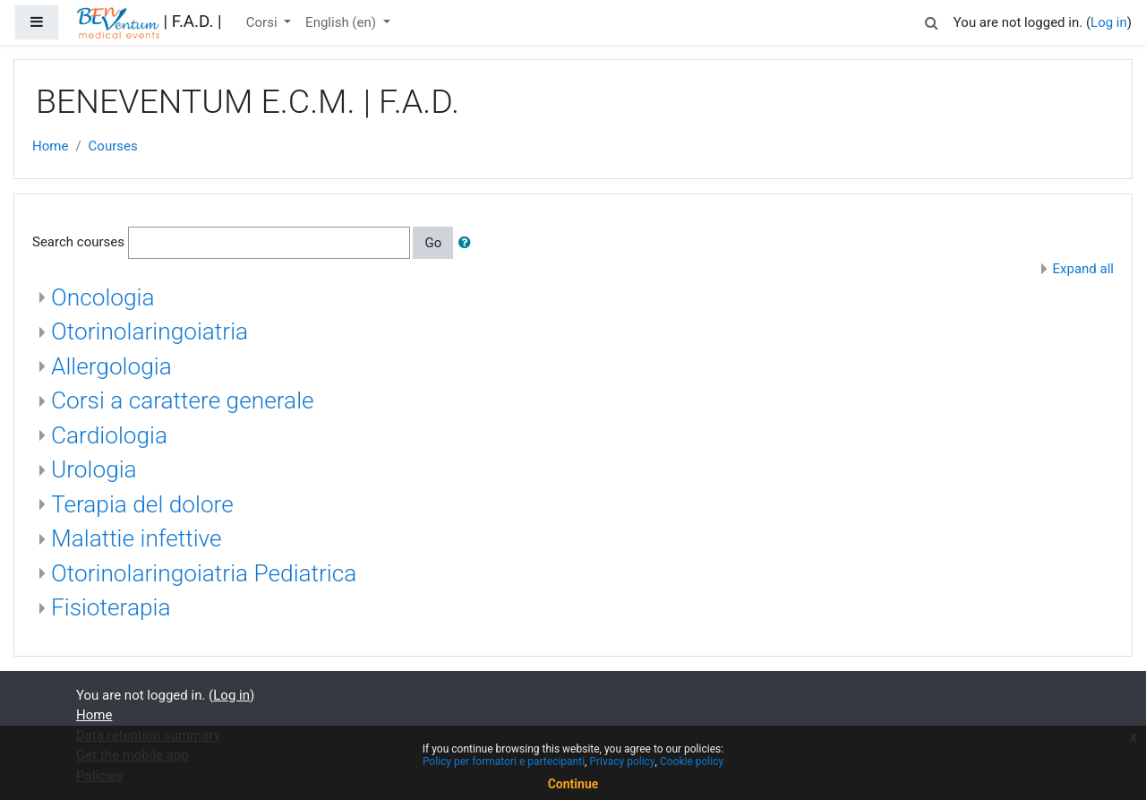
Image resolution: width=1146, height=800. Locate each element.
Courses (113, 146)
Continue (573, 784)
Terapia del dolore (142, 504)
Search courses (78, 242)
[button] (932, 20)
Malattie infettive (136, 538)
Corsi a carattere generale (182, 400)
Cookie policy (691, 761)
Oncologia (103, 297)
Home (50, 146)
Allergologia (111, 366)
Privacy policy (621, 761)
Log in (1108, 22)
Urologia (94, 469)
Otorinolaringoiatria (149, 331)
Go (432, 243)
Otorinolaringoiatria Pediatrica (203, 573)
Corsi (263, 22)
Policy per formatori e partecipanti (504, 761)
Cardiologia (109, 435)
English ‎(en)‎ (342, 22)
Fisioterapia (110, 607)
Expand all (1083, 269)
